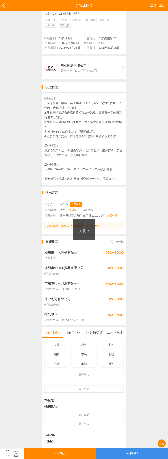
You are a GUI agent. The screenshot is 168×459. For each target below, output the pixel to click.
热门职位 (52, 334)
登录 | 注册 (158, 5)
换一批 (117, 242)
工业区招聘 (115, 334)
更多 (84, 376)
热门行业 (73, 334)
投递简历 (74, 210)
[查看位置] (112, 216)
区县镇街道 (94, 334)
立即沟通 (76, 204)
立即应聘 (131, 453)
